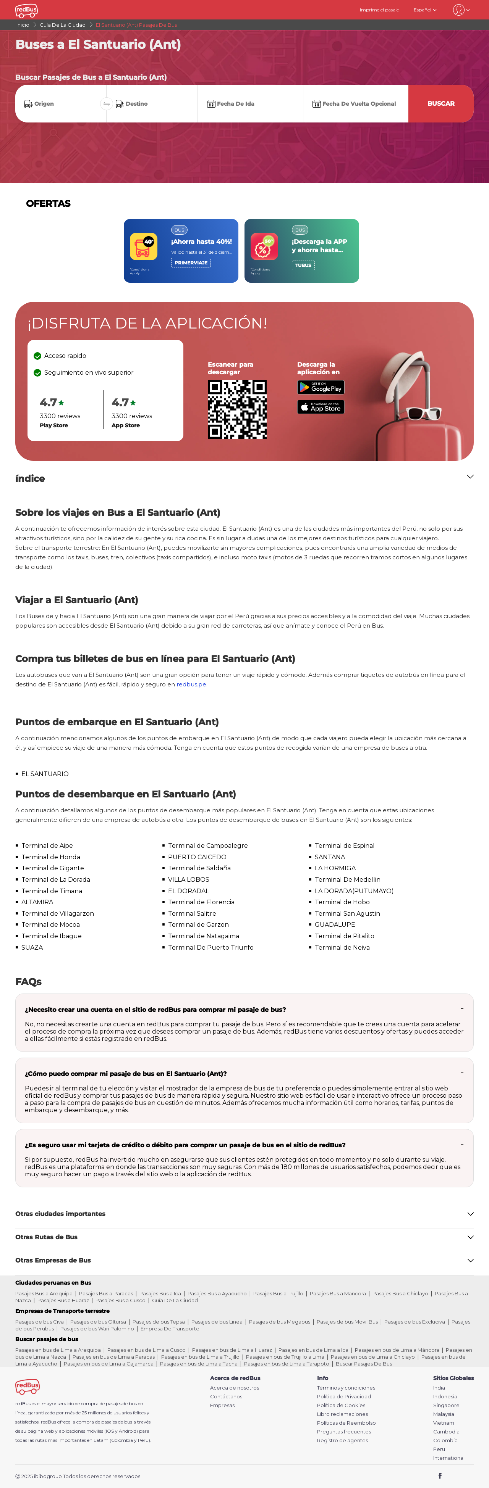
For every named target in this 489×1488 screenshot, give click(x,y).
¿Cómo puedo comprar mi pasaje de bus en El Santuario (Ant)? (126, 1073)
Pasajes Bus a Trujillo (278, 1293)
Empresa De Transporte (170, 1328)
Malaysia (443, 1414)
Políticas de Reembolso (346, 1422)
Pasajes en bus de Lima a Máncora (397, 1350)
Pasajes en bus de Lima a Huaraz (232, 1350)
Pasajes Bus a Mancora (338, 1293)
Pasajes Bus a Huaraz (63, 1300)
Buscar (441, 103)
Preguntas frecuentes (344, 1431)
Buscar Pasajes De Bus (364, 1364)
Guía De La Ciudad (175, 1300)
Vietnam (443, 1422)
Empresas (222, 1405)
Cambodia (446, 1431)
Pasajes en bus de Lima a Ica (313, 1350)
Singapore (446, 1405)
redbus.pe (191, 684)
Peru (439, 1449)
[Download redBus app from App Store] (321, 411)
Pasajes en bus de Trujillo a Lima (285, 1357)
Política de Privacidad (344, 1396)
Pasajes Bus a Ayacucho (217, 1293)
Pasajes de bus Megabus (279, 1322)
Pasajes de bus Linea (217, 1322)
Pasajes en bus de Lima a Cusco (146, 1350)
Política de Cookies (341, 1405)
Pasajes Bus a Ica (160, 1293)
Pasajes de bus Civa (39, 1322)
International (449, 1458)
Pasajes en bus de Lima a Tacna (199, 1364)
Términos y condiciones (346, 1387)
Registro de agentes (342, 1440)
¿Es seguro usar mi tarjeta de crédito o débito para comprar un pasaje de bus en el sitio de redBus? (185, 1145)
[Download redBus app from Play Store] (321, 392)
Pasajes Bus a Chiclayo (400, 1293)
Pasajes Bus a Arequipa (44, 1293)
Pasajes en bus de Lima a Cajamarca (109, 1364)
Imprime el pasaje (379, 10)
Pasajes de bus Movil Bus (347, 1322)
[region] (244, 251)
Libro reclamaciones (342, 1414)
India (439, 1387)
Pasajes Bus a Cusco (121, 1300)
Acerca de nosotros (234, 1387)
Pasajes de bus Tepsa (159, 1322)
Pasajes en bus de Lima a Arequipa (58, 1350)
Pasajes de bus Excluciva (414, 1322)
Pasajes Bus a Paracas (106, 1293)
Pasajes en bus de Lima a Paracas (114, 1357)
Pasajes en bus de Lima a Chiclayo (373, 1357)
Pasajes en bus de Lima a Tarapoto (286, 1364)
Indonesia (445, 1396)
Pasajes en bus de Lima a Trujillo (200, 1357)
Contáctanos (226, 1396)
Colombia (445, 1440)
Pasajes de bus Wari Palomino (97, 1328)
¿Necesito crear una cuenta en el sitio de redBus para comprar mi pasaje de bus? (155, 1009)
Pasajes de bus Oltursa (98, 1322)
